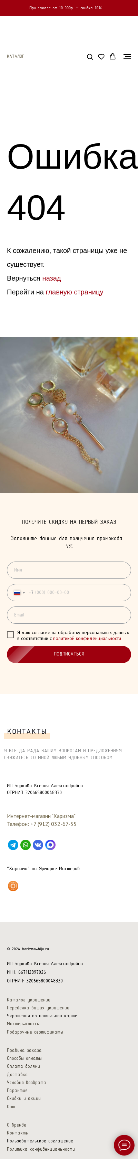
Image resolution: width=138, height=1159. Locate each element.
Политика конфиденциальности (41, 1149)
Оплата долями (23, 1066)
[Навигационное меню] (127, 56)
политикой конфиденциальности (87, 638)
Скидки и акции (24, 1098)
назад (51, 278)
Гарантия (17, 1091)
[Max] (50, 845)
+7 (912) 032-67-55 (53, 823)
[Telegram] (13, 845)
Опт (11, 1107)
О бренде (16, 1125)
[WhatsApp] (25, 845)
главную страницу (74, 292)
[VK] (38, 845)
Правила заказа (24, 1050)
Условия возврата (26, 1083)
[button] (90, 56)
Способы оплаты (24, 1058)
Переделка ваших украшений (38, 1008)
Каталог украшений (28, 1000)
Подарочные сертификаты (35, 1032)
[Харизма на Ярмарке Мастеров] (13, 886)
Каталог (15, 57)
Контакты (18, 1133)
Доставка (17, 1075)
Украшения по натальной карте (42, 1016)
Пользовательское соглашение (40, 1141)
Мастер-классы (23, 1024)
